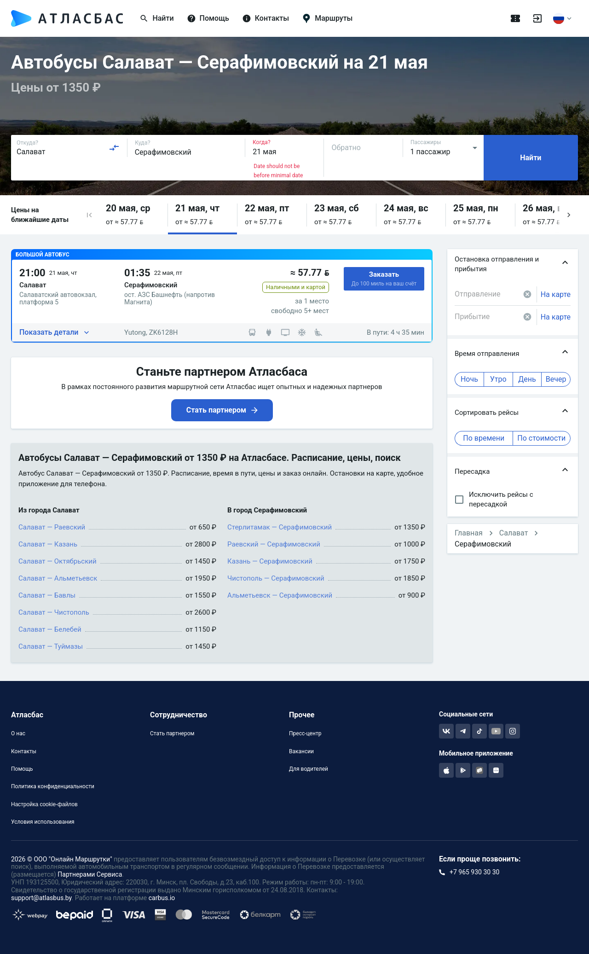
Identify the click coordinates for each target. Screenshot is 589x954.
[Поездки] (515, 18)
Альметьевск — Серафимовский (279, 595)
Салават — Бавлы (46, 595)
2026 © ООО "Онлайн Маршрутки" (61, 859)
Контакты (23, 751)
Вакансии (301, 751)
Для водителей (308, 769)
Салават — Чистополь (53, 612)
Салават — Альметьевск (57, 578)
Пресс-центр (305, 733)
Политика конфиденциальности (52, 786)
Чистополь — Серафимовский (275, 578)
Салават (513, 533)
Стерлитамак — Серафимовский (279, 527)
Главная (469, 533)
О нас (18, 733)
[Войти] (537, 18)
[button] (89, 214)
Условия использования (43, 822)
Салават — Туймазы (50, 646)
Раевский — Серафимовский (273, 544)
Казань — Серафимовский (269, 561)
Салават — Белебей (49, 629)
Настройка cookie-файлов (44, 804)
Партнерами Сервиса (90, 874)
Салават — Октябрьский (57, 561)
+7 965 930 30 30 (474, 872)
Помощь (22, 769)
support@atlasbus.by (41, 898)
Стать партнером (172, 733)
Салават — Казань (47, 544)
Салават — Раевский (51, 527)
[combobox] (68, 148)
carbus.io (162, 898)
